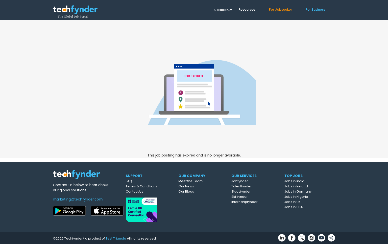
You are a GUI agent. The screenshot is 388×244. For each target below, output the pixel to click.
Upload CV (223, 9)
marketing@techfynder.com (78, 199)
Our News (198, 186)
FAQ (138, 181)
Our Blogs (198, 191)
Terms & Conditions (151, 186)
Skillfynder (252, 196)
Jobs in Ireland (307, 186)
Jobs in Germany (309, 191)
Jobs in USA (305, 207)
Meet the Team (202, 181)
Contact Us (144, 191)
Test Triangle (116, 237)
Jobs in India (306, 181)
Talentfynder (254, 186)
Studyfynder (253, 191)
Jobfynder (252, 181)
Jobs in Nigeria (308, 196)
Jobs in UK (304, 202)
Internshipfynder (257, 202)
